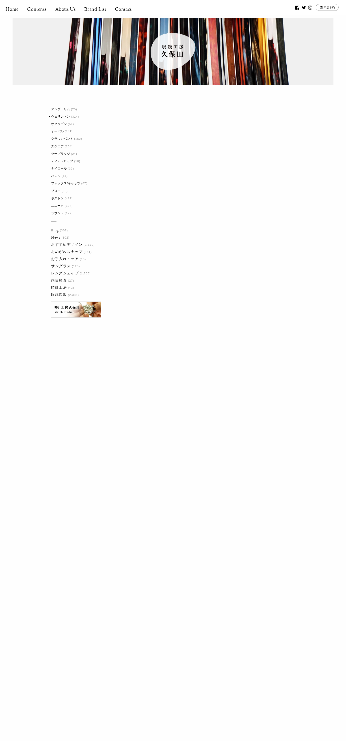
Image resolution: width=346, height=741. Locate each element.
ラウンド (57, 213)
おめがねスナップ (67, 251)
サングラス (61, 266)
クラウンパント (62, 138)
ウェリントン (60, 116)
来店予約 (322, 9)
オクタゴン (59, 124)
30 (185, 566)
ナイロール (59, 168)
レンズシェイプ (65, 273)
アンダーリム (60, 109)
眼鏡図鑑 (59, 294)
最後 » (212, 566)
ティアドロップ (62, 161)
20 (176, 566)
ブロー (56, 191)
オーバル (57, 131)
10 (168, 566)
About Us (72, 9)
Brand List (102, 9)
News (55, 237)
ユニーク (57, 205)
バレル (56, 176)
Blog (55, 230)
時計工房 (59, 287)
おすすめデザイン (67, 244)
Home (19, 9)
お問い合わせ (224, 667)
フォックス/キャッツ (65, 183)
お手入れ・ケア (65, 258)
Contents (44, 9)
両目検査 (59, 280)
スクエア (57, 146)
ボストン (57, 198)
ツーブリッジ (60, 153)
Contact (130, 9)
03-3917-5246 (170, 665)
